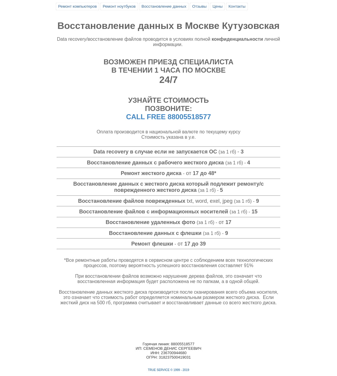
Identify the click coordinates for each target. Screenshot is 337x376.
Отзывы (199, 6)
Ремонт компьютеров (77, 6)
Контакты (237, 6)
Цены (217, 6)
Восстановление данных (164, 6)
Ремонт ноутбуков (119, 6)
